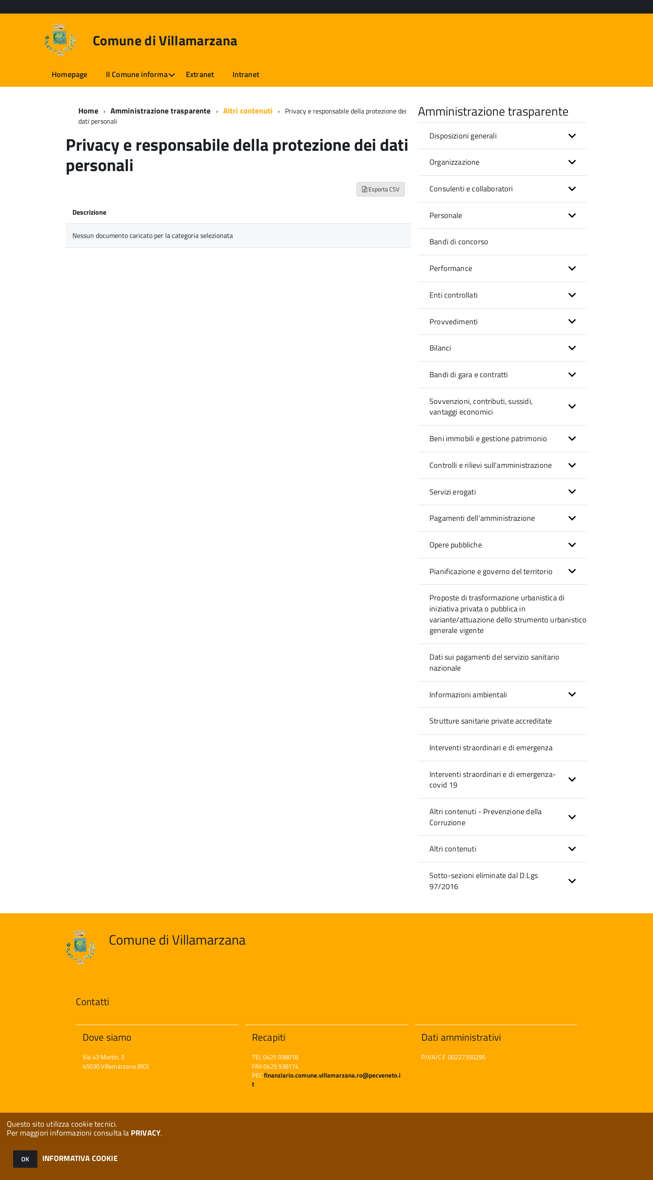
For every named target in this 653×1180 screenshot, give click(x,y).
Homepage (69, 74)
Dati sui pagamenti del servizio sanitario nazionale (494, 662)
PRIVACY (145, 1133)
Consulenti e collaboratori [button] (471, 188)
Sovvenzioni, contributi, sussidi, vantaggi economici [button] (481, 406)
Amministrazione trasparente (161, 110)
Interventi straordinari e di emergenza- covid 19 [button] (492, 779)
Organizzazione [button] (454, 162)
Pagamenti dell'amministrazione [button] (482, 518)
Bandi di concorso (458, 241)
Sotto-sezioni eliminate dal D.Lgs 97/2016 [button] (483, 881)
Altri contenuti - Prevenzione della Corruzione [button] (485, 817)
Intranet (245, 74)
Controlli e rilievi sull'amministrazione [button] (490, 465)
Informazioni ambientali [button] (468, 694)
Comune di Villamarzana (165, 40)
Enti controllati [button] (453, 295)
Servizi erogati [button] (452, 491)
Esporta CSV (380, 189)
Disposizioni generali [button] (463, 135)
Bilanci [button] (440, 348)
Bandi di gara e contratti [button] (468, 374)
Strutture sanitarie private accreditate (490, 721)
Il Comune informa (137, 74)
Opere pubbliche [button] (455, 544)
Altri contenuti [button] (452, 848)
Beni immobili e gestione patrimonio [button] (488, 438)
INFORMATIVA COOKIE (80, 1158)
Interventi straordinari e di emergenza (491, 747)
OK (25, 1159)
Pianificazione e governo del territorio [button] (491, 571)
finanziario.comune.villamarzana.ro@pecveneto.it (326, 1079)
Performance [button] (450, 268)
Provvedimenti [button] (453, 321)
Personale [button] (445, 215)
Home (88, 110)
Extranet (200, 74)
